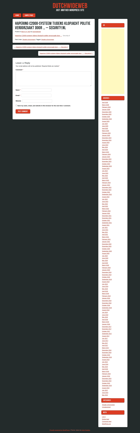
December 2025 (106, 112)
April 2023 (105, 178)
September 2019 (107, 279)
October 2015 (106, 383)
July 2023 (105, 171)
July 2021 (105, 227)
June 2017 (105, 341)
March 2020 (105, 265)
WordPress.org (106, 424)
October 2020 (106, 249)
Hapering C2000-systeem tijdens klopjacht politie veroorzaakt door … (38, 35)
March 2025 (105, 131)
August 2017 (105, 336)
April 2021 (105, 234)
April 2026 (105, 102)
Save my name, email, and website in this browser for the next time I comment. (44, 106)
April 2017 (105, 345)
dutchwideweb (36, 31)
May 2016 (105, 367)
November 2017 (106, 329)
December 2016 (106, 350)
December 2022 (106, 187)
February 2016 (106, 374)
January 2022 (106, 213)
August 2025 (105, 121)
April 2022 (105, 206)
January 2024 (106, 157)
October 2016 (106, 355)
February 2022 (106, 211)
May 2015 (105, 395)
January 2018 (106, 324)
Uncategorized (106, 407)
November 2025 (106, 114)
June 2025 (105, 126)
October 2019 (106, 277)
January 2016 (106, 376)
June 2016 (105, 364)
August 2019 (105, 282)
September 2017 (107, 333)
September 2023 (107, 166)
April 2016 (105, 369)
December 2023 (106, 159)
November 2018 (106, 303)
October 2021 (106, 220)
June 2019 (105, 286)
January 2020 (106, 270)
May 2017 (105, 343)
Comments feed (106, 421)
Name (18, 90)
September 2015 (107, 385)
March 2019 (105, 293)
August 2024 (105, 142)
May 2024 (105, 147)
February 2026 (106, 107)
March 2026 (105, 105)
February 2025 (106, 133)
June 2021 (105, 230)
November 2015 (106, 381)
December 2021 (106, 216)
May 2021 (105, 232)
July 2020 (105, 256)
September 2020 (107, 251)
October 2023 (106, 164)
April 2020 (105, 263)
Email (18, 95)
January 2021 (106, 241)
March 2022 (105, 208)
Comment (19, 70)
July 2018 (105, 312)
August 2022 (105, 197)
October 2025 (106, 116)
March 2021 (105, 237)
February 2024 (106, 154)
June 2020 (105, 258)
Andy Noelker (86, 430)
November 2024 (106, 140)
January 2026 (106, 109)
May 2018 (105, 317)
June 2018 (105, 315)
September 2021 (107, 223)
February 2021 (106, 239)
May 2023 (105, 175)
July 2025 (105, 124)
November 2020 (106, 246)
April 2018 (105, 319)
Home (17, 15)
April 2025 (105, 128)
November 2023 (106, 161)
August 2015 (105, 388)
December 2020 (106, 244)
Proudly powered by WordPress (60, 430)
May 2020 (105, 260)
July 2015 (105, 390)
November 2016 (106, 352)
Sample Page (29, 15)
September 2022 (107, 194)
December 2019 (106, 272)
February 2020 (106, 267)
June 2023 (105, 173)
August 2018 (105, 310)
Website (18, 101)
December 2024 (106, 138)
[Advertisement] (112, 61)
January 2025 (106, 135)
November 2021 (106, 218)
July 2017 (105, 338)
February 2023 (106, 182)
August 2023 (105, 168)
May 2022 (105, 204)
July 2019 (105, 284)
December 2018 (106, 300)
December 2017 (106, 326)
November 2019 (106, 275)
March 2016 (105, 371)
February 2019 (106, 296)
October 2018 (106, 305)
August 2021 (105, 225)
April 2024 (105, 149)
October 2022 (106, 192)
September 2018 (107, 308)
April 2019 (105, 291)
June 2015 (105, 392)
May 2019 (105, 289)
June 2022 (105, 201)
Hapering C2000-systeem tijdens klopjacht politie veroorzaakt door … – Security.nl (41, 47)
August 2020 (105, 253)
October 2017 (106, 331)
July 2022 (105, 199)
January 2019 (106, 298)
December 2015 (106, 378)
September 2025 (107, 119)
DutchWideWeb (70, 6)
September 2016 (107, 357)
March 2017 (105, 348)
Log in (104, 417)
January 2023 (106, 185)
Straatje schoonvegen (29, 39)
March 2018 (105, 322)
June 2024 (105, 145)
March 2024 (105, 152)
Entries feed (105, 419)
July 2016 (105, 362)
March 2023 (105, 180)
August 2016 (105, 359)
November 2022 (106, 190)
